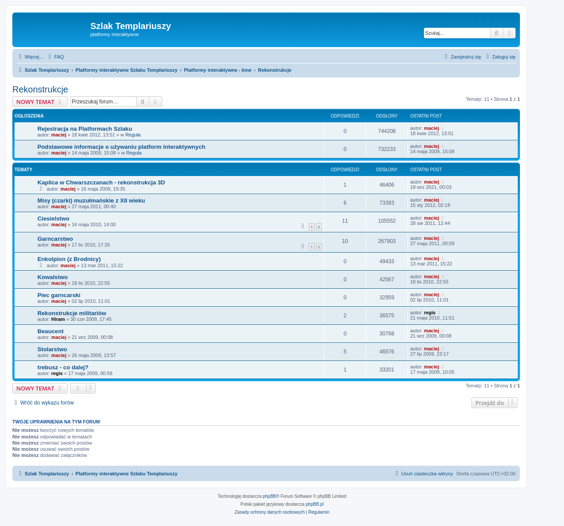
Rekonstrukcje (40, 89)
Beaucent (50, 331)
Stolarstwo (52, 349)
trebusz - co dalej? (63, 367)
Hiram (58, 319)
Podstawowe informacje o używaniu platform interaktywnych (121, 146)
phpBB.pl (315, 504)
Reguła (133, 134)
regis (429, 312)
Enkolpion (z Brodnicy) (69, 259)
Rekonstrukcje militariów (71, 313)
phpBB (269, 496)
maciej (58, 134)
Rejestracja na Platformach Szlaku (84, 128)
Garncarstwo (55, 238)
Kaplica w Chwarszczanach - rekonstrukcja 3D (101, 182)
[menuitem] (55, 56)
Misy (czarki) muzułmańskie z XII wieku (91, 200)
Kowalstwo (52, 277)
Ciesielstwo (53, 218)
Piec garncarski (59, 295)
